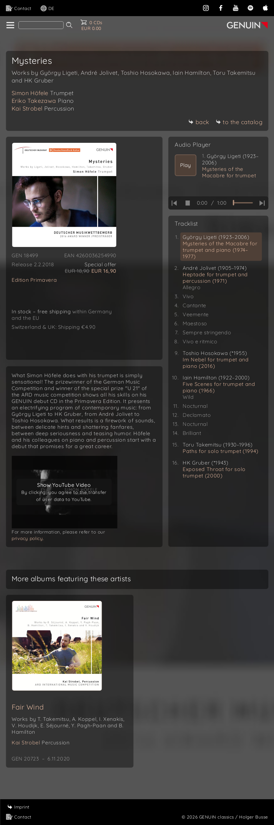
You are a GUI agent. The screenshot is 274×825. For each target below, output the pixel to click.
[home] (10, 25)
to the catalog (239, 122)
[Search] (41, 25)
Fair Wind (28, 713)
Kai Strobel (43, 108)
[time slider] (243, 202)
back (198, 122)
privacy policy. (28, 545)
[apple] (265, 7)
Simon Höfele (43, 93)
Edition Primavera (34, 280)
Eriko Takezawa (43, 100)
